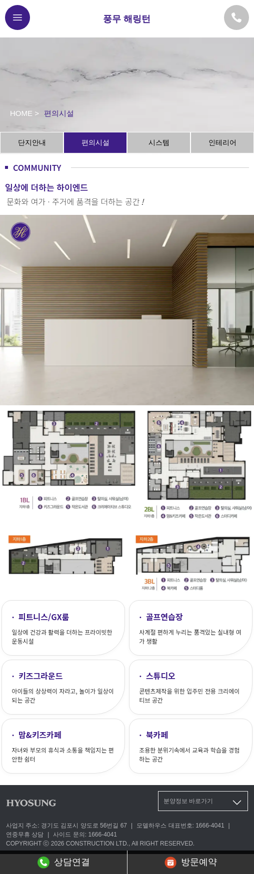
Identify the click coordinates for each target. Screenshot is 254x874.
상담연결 (64, 863)
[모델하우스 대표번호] (236, 17)
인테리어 (222, 142)
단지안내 (32, 142)
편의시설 (96, 142)
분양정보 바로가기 (203, 803)
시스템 (159, 142)
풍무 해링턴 (126, 19)
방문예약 (190, 863)
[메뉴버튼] (17, 17)
